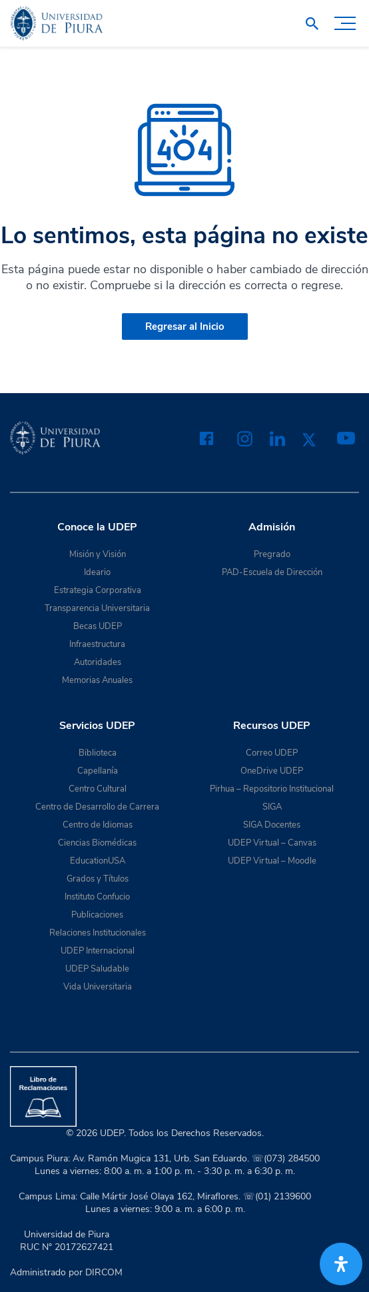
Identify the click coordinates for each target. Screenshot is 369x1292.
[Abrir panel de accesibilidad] (341, 1264)
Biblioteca (98, 753)
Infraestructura (97, 644)
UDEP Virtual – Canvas (272, 843)
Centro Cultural (98, 789)
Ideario (97, 572)
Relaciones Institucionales (97, 933)
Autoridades (97, 662)
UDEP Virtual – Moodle (272, 861)
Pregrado (272, 554)
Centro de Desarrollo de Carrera (97, 807)
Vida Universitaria (97, 987)
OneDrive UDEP (271, 771)
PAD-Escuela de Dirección (272, 572)
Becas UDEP (97, 626)
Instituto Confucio (97, 897)
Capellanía (97, 771)
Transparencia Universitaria (97, 608)
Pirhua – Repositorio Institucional (272, 789)
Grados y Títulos (98, 879)
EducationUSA (97, 861)
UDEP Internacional (98, 951)
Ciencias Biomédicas (97, 843)
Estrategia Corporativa (97, 590)
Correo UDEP (272, 753)
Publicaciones (97, 915)
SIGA (272, 807)
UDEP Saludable (97, 969)
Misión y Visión (97, 554)
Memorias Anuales (97, 680)
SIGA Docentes (271, 825)
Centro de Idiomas (98, 825)
